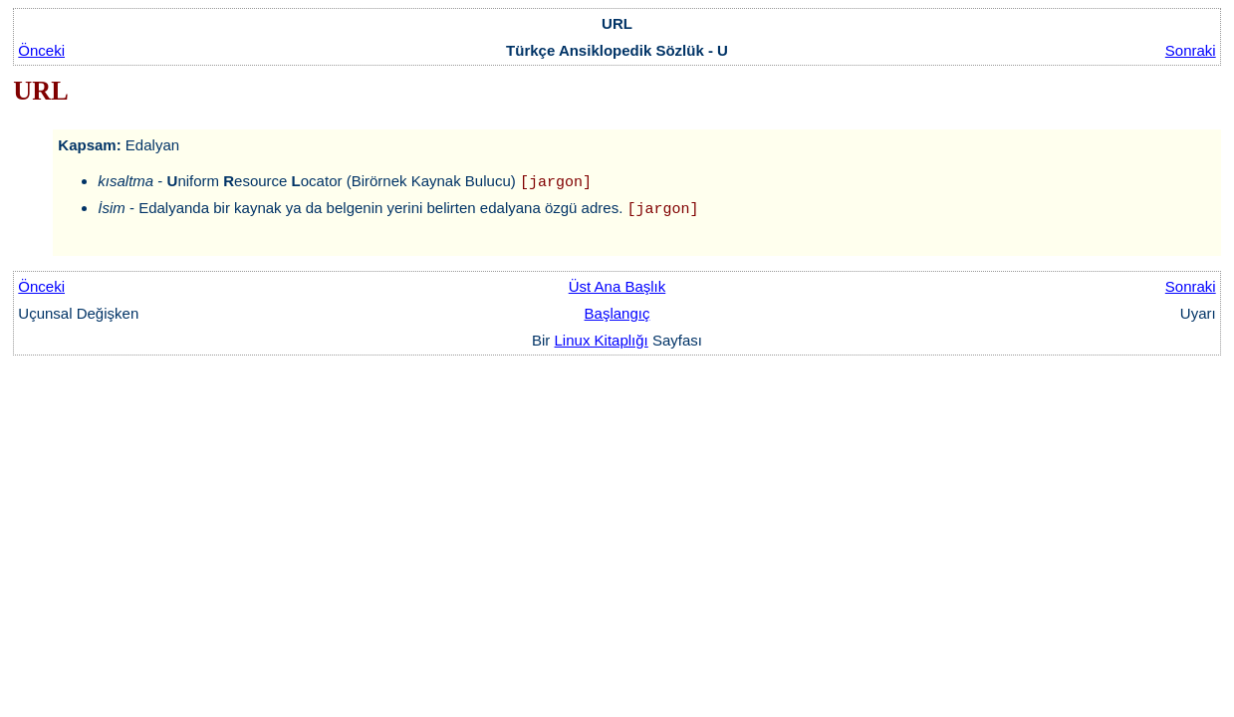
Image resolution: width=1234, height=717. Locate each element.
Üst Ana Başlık (617, 286)
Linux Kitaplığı (601, 340)
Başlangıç (617, 313)
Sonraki (1190, 50)
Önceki (41, 50)
